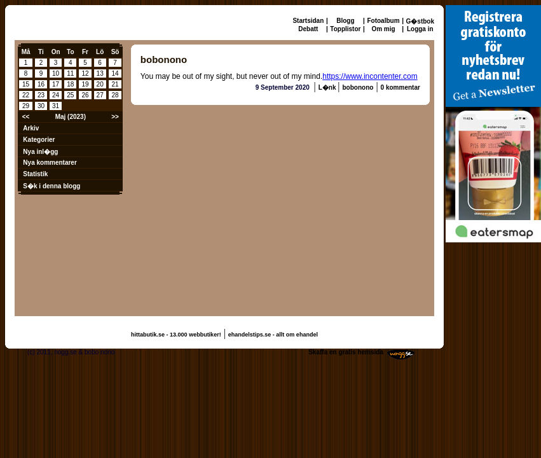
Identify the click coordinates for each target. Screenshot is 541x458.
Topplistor (345, 28)
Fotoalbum (383, 20)
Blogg (345, 20)
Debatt (308, 28)
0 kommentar (400, 87)
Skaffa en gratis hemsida (345, 352)
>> (115, 116)
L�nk (328, 87)
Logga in (420, 28)
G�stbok (420, 21)
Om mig (383, 28)
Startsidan (308, 20)
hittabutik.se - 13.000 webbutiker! (176, 334)
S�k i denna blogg (51, 186)
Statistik (35, 173)
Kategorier (39, 139)
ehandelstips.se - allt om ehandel (273, 334)
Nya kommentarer (49, 162)
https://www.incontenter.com (369, 76)
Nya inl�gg (40, 151)
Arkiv (31, 128)
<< (26, 116)
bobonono (358, 87)
